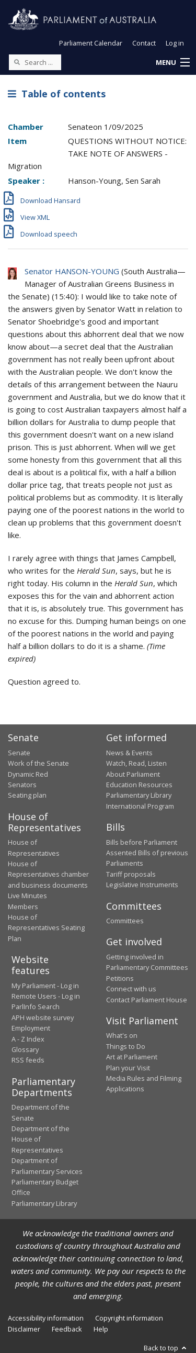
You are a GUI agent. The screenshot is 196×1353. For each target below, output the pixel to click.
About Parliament (133, 774)
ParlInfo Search (35, 1006)
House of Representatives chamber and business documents (48, 874)
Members (23, 906)
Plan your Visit (128, 1067)
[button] (172, 63)
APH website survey (42, 1017)
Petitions (120, 978)
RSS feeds (27, 1060)
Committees (125, 920)
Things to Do (125, 1046)
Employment (30, 1028)
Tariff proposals (131, 874)
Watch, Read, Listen (136, 763)
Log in (175, 43)
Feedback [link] (67, 1329)
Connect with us (131, 988)
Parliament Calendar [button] (90, 43)
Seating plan (27, 795)
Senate (19, 752)
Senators (22, 784)
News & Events (129, 752)
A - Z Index (27, 1039)
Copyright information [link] (129, 1318)
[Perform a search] (17, 62)
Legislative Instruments (142, 884)
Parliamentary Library (138, 795)
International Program (140, 806)
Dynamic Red (28, 774)
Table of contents (57, 93)
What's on (121, 1035)
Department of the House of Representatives (40, 1139)
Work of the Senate (38, 763)
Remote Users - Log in (45, 996)
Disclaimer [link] (24, 1329)
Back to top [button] (166, 1347)
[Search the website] (35, 62)
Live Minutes (27, 895)
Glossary (25, 1049)
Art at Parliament (131, 1056)
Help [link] (101, 1329)
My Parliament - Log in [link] (45, 985)
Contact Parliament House (146, 999)
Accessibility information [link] (46, 1318)
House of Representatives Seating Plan (46, 927)
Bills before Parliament (141, 842)
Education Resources (139, 784)
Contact (144, 43)
